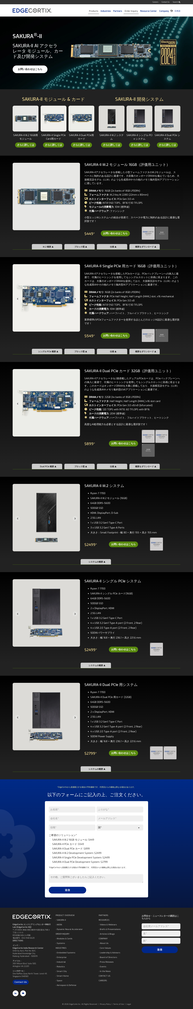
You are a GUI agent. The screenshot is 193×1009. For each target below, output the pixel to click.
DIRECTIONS (18, 941)
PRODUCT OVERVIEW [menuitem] (65, 915)
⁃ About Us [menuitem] (103, 943)
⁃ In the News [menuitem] (105, 971)
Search (176, 2)
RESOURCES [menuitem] (104, 920)
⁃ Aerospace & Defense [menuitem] (66, 985)
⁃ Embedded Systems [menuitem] (65, 952)
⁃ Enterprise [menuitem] (61, 957)
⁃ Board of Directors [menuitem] (108, 957)
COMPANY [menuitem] (103, 938)
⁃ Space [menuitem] (59, 980)
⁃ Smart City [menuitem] (61, 971)
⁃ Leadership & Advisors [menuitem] (109, 952)
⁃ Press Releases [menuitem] (106, 962)
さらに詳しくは (25, 144)
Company (164, 11)
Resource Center (148, 11)
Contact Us (166, 2)
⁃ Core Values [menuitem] (105, 948)
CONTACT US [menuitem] (104, 976)
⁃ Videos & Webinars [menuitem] (108, 924)
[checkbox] (96, 851)
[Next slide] (75, 197)
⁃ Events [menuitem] (102, 966)
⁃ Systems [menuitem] (60, 943)
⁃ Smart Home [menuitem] (62, 976)
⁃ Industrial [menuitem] (61, 962)
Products (93, 11)
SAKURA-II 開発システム (139, 99)
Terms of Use (118, 1004)
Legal (128, 1004)
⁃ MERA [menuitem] (59, 924)
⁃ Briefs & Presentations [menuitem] (109, 929)
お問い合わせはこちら (30, 69)
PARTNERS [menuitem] (103, 915)
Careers (155, 2)
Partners (117, 11)
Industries (106, 11)
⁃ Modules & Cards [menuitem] (64, 938)
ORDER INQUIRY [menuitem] (62, 934)
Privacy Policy (105, 1004)
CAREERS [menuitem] (103, 980)
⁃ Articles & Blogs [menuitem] (107, 934)
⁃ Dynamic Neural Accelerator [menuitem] (69, 929)
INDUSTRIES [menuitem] (61, 948)
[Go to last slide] (17, 197)
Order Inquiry (131, 11)
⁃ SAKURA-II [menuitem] (61, 920)
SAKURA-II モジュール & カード (53, 99)
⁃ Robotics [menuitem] (60, 966)
